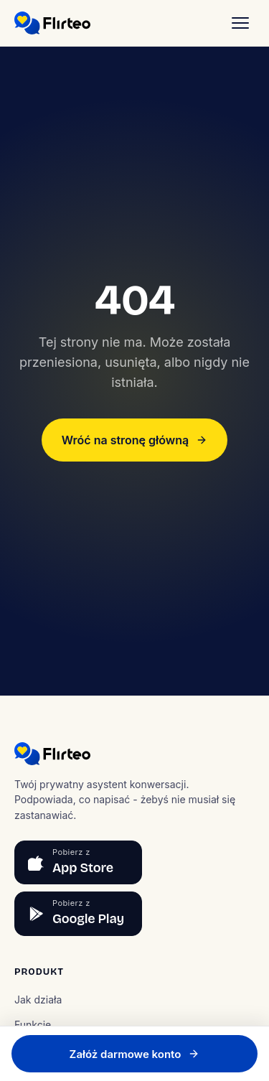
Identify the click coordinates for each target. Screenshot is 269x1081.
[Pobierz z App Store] (78, 863)
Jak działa (38, 999)
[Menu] (240, 23)
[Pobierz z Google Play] (78, 914)
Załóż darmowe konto (135, 1054)
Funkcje (32, 1025)
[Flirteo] (52, 22)
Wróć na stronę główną (134, 440)
